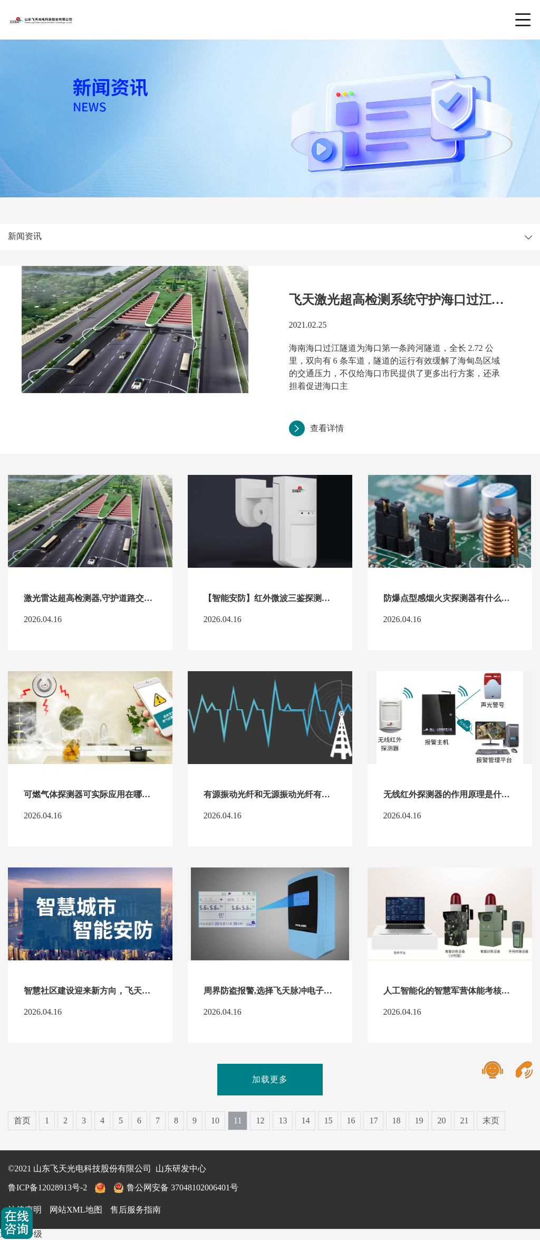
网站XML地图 (76, 1209)
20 (441, 1120)
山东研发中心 (181, 1168)
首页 (22, 1120)
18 (396, 1120)
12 (260, 1120)
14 (305, 1120)
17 (373, 1120)
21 (464, 1120)
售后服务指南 (135, 1209)
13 (282, 1120)
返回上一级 (21, 1233)
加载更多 (270, 1079)
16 (350, 1120)
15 (328, 1120)
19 (418, 1120)
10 (215, 1120)
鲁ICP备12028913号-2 (47, 1187)
